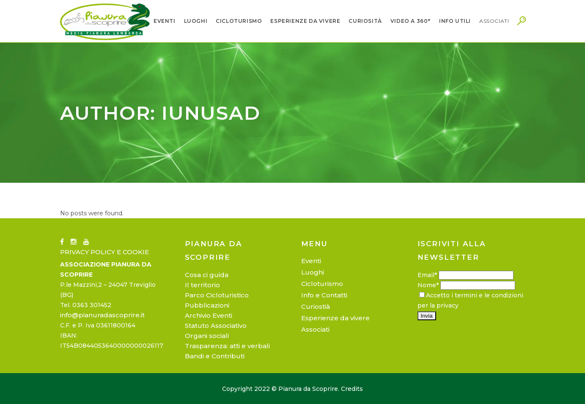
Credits (352, 389)
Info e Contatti (324, 295)
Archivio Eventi (208, 315)
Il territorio (202, 285)
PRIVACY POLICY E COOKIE (104, 252)
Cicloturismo (322, 284)
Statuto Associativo (216, 326)
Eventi (311, 261)
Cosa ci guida (206, 275)
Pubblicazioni (207, 305)
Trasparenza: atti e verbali (227, 346)
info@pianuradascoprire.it (102, 315)
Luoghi (312, 272)
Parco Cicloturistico (217, 295)
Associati (315, 329)
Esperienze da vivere (335, 318)
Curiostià (315, 306)
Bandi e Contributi (214, 356)
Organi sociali (207, 336)
